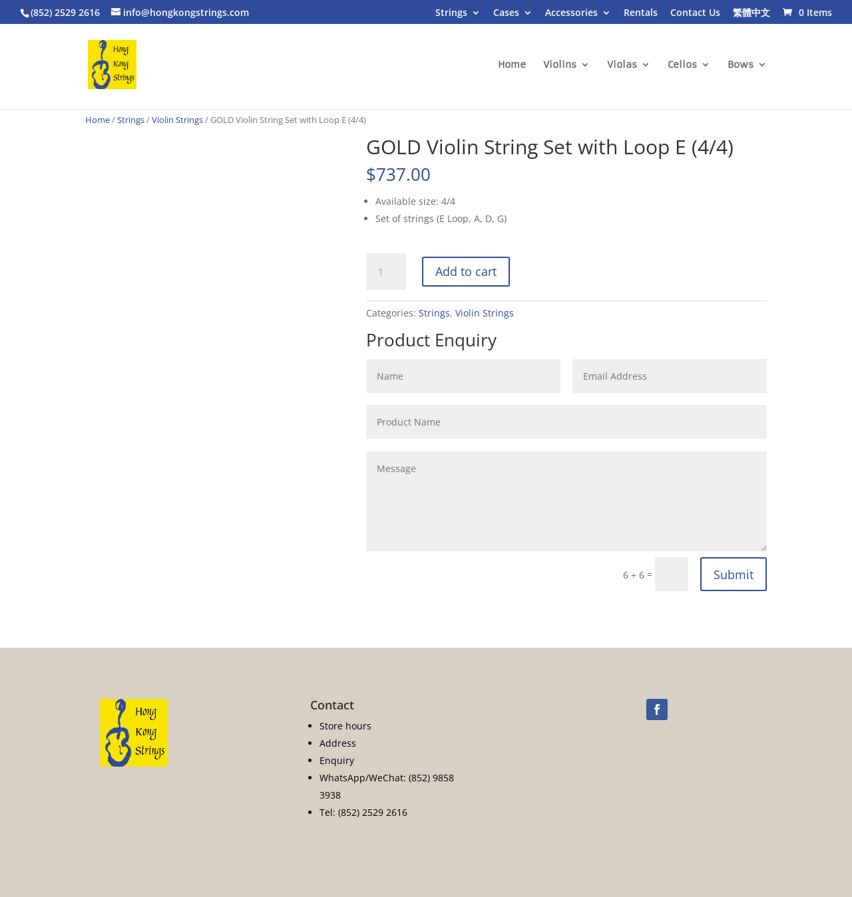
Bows (740, 65)
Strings (451, 13)
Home (512, 65)
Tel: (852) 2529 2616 (363, 812)
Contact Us (695, 13)
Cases (506, 13)
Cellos (682, 65)
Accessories (571, 13)
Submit (733, 574)
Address (338, 743)
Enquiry (337, 760)
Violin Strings (177, 120)
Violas (622, 65)
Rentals (641, 13)
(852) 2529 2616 (65, 12)
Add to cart (466, 271)
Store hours (345, 725)
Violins (559, 65)
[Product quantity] (386, 272)
